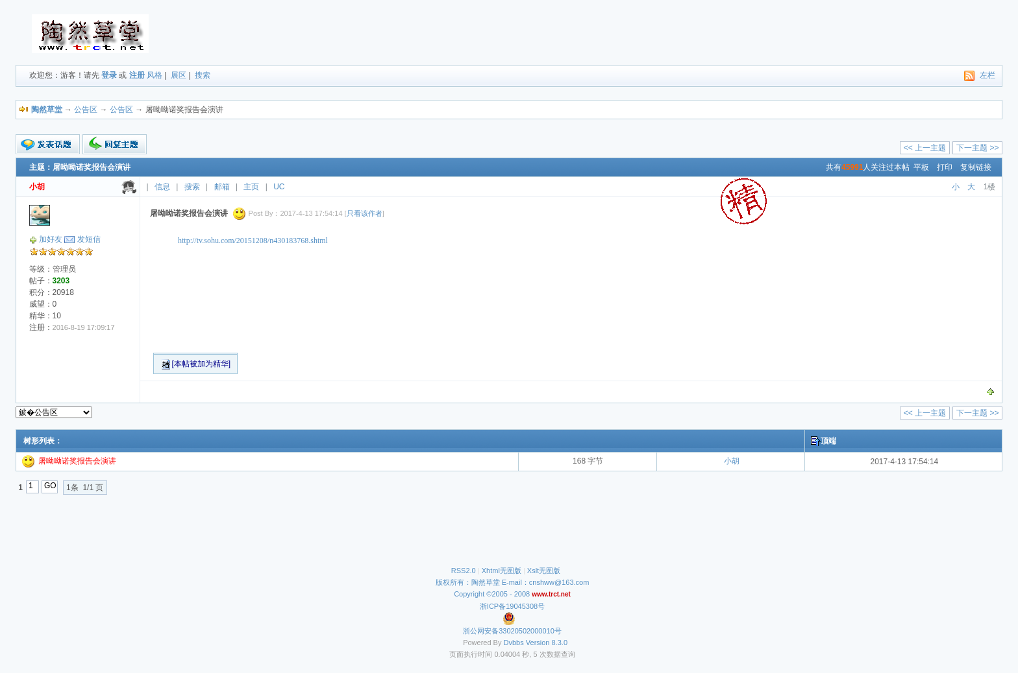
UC (278, 186)
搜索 (202, 75)
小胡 (731, 461)
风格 (154, 75)
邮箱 (222, 186)
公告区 (85, 109)
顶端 (828, 440)
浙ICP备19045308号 (512, 606)
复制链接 (975, 167)
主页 (251, 186)
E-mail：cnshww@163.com (546, 582)
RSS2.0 (463, 570)
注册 (137, 75)
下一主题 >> (977, 147)
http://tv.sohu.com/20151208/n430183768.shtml (253, 240)
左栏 (987, 75)
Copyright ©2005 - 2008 (493, 594)
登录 (109, 75)
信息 (162, 186)
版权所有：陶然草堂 (468, 582)
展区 (178, 75)
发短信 (89, 239)
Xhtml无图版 (501, 570)
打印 (944, 167)
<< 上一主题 (925, 147)
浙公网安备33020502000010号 (512, 631)
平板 (921, 167)
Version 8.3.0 (546, 642)
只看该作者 (364, 213)
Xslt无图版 (543, 570)
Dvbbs (514, 642)
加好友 (50, 239)
